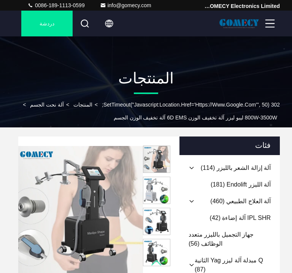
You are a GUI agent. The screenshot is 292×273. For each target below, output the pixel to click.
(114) (236, 168)
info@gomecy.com (125, 5)
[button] (156, 263)
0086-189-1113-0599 (56, 5)
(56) (221, 239)
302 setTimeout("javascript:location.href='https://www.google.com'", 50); (191, 105)
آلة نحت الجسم (47, 105)
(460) (240, 201)
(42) (240, 218)
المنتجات (82, 105)
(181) (241, 184)
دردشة (47, 23)
